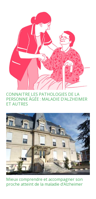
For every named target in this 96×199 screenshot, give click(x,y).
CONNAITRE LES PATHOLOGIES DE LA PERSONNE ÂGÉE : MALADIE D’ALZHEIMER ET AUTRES (46, 99)
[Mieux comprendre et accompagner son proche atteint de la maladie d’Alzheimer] (48, 144)
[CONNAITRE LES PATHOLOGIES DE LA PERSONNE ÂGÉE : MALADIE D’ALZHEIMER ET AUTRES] (48, 48)
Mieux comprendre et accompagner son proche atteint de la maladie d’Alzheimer (44, 181)
